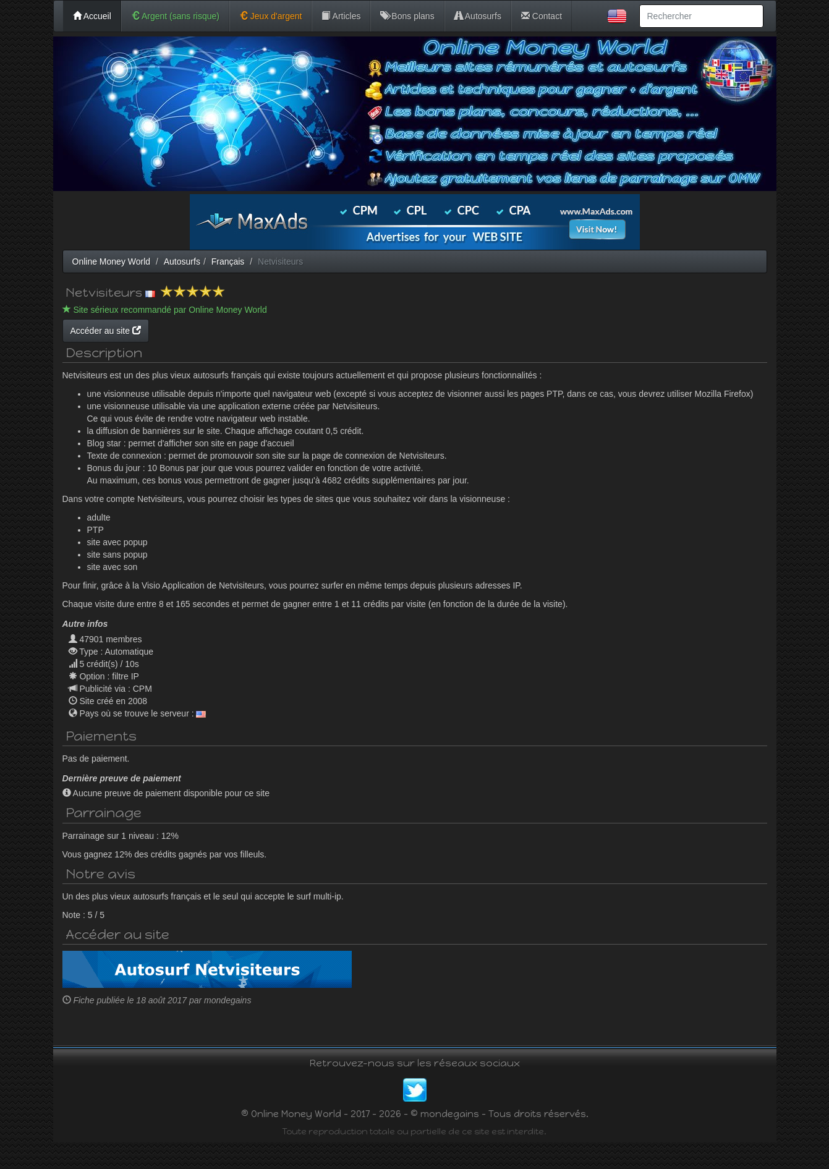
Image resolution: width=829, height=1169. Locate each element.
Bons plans (407, 16)
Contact (541, 16)
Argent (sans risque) (175, 16)
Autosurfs (477, 16)
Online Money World (111, 261)
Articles (340, 16)
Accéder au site (223, 331)
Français (228, 261)
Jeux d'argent (270, 16)
